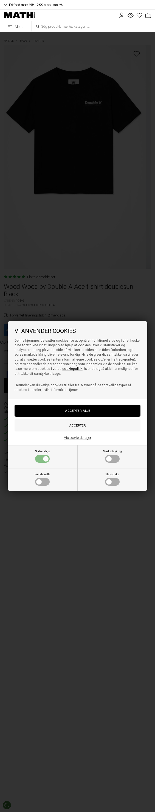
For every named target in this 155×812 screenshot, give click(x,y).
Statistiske (112, 479)
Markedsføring (112, 456)
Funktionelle (42, 479)
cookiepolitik (72, 369)
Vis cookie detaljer (77, 438)
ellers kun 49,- (34, 5)
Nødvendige (42, 456)
